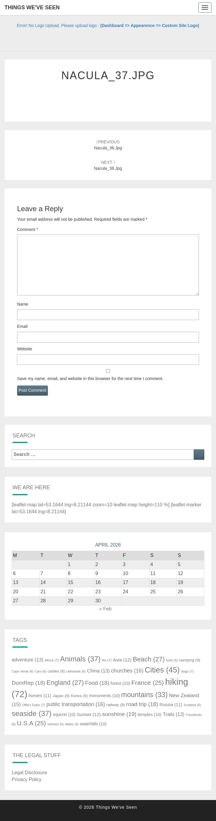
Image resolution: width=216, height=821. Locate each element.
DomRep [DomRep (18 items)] (28, 683)
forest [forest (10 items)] (120, 683)
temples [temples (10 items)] (149, 714)
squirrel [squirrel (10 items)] (64, 714)
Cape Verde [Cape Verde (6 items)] (22, 671)
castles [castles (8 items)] (56, 671)
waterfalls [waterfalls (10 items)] (93, 723)
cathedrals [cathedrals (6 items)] (76, 671)
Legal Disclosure (29, 772)
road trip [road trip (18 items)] (142, 704)
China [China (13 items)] (98, 670)
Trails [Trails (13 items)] (173, 714)
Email (22, 326)
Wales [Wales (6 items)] (71, 724)
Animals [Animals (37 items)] (80, 659)
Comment (27, 229)
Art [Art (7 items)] (106, 660)
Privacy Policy (27, 779)
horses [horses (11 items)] (40, 695)
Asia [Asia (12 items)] (122, 659)
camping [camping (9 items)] (189, 660)
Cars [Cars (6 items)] (40, 671)
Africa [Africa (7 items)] (52, 660)
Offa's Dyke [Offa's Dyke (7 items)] (33, 705)
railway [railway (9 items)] (115, 705)
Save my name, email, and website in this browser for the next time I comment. (90, 378)
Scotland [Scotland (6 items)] (192, 705)
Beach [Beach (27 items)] (148, 659)
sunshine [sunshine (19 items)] (119, 714)
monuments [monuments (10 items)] (104, 695)
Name (22, 304)
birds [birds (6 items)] (172, 660)
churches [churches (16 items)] (127, 671)
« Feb (105, 608)
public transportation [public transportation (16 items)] (75, 704)
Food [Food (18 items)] (97, 683)
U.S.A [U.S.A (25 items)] (31, 723)
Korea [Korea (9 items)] (79, 696)
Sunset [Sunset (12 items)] (89, 714)
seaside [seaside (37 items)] (32, 713)
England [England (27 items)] (65, 682)
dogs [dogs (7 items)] (187, 671)
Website (24, 348)
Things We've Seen (32, 7)
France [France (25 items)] (147, 682)
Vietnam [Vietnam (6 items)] (55, 724)
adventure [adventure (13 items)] (27, 659)
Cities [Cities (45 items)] (162, 670)
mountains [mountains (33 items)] (144, 695)
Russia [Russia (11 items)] (170, 704)
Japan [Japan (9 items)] (61, 696)
